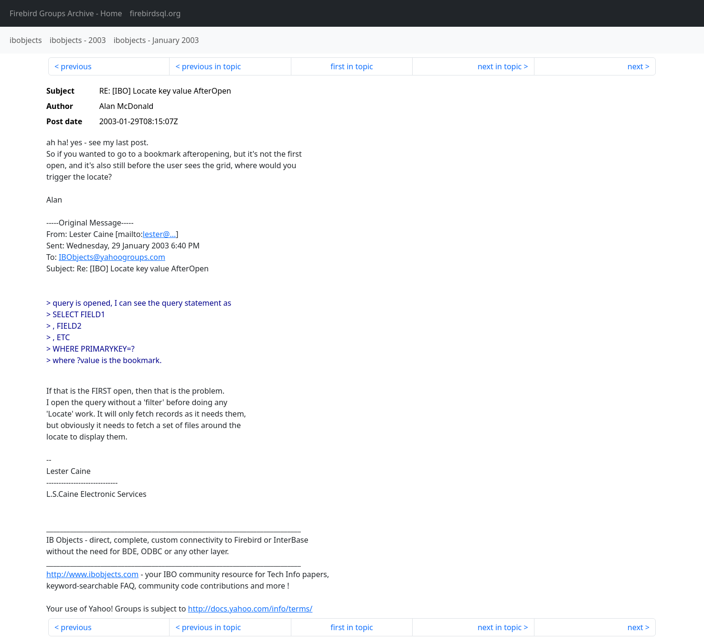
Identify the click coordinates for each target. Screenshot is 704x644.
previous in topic (211, 66)
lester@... (159, 234)
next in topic (500, 66)
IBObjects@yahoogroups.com (112, 257)
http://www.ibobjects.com (92, 574)
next (635, 66)
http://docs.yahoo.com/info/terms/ (250, 608)
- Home (66, 13)
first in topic (352, 66)
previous (76, 66)
